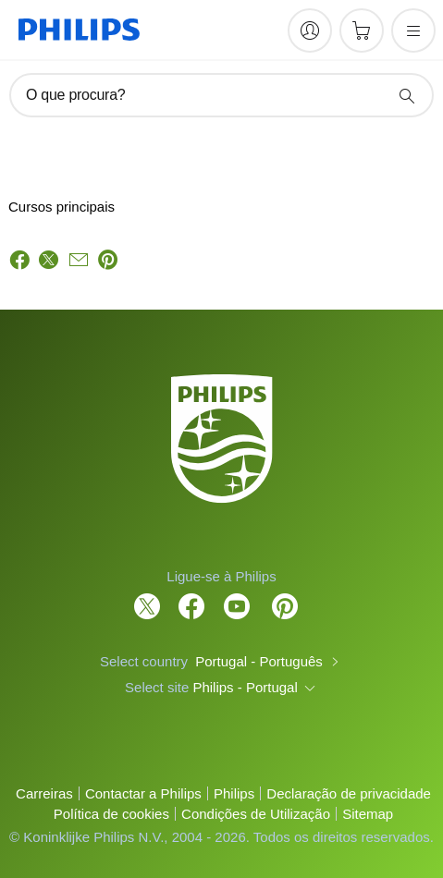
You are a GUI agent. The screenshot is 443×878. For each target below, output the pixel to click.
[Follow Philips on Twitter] (147, 596)
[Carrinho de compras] (361, 30)
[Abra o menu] (413, 30)
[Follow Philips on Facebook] (191, 596)
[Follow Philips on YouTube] (237, 596)
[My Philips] (310, 30)
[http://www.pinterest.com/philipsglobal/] (285, 596)
